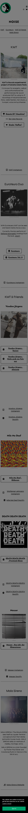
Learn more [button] (6, 803)
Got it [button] (14, 809)
